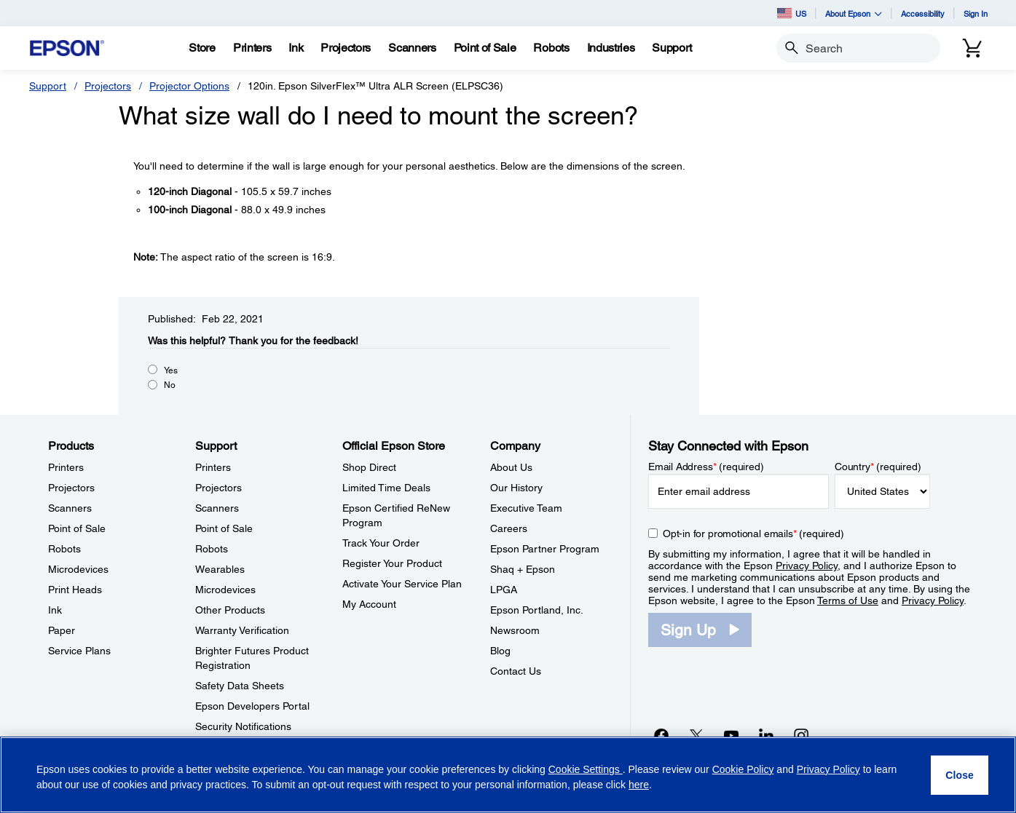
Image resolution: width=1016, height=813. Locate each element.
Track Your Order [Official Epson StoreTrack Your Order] (381, 543)
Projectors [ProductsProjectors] (71, 487)
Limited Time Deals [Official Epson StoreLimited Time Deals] (386, 487)
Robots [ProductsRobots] (64, 549)
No (170, 385)
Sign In (976, 13)
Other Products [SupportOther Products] (230, 610)
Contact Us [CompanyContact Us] (515, 671)
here (639, 784)
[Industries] (611, 48)
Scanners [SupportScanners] (217, 508)
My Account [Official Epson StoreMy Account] (369, 604)
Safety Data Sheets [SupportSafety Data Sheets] (239, 685)
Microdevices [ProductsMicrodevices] (78, 569)
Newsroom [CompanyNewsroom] (515, 630)
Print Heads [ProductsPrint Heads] (75, 589)
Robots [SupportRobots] (211, 549)
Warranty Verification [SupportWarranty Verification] (242, 630)
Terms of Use (847, 600)
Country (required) (878, 466)
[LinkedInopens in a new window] (766, 735)
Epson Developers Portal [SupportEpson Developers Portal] (252, 706)
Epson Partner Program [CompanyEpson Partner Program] (544, 549)
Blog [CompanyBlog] (500, 651)
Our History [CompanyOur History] (516, 487)
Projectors (107, 86)
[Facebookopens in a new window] (661, 735)
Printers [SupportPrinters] (213, 467)
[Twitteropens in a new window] (696, 735)
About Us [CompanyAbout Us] (511, 467)
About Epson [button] (853, 13)
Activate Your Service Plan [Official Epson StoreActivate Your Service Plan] (402, 584)
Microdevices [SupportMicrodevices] (225, 589)
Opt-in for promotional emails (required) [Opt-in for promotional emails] (753, 533)
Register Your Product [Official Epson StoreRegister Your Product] (392, 563)
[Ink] (296, 48)
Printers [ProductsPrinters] (66, 467)
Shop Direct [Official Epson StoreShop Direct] (369, 467)
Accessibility (923, 13)
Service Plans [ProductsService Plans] (79, 651)
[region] (508, 775)
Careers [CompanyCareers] (508, 528)
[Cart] (972, 48)
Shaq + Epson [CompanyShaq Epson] (522, 569)
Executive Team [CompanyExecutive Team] (526, 508)
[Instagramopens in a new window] (801, 735)
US (791, 13)
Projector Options (189, 86)
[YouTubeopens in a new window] (731, 735)
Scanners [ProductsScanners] (70, 508)
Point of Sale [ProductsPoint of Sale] (77, 528)
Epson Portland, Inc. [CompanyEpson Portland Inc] (536, 610)
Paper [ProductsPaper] (61, 630)
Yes (171, 370)
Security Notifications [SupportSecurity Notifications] (243, 726)
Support (47, 86)
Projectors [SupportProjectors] (218, 487)
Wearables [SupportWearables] (220, 569)
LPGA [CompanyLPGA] (503, 589)
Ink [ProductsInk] (55, 610)
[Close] (959, 775)
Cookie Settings (585, 769)
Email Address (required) (706, 466)
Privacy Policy (807, 565)
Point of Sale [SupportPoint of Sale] (224, 528)
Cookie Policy (743, 769)
